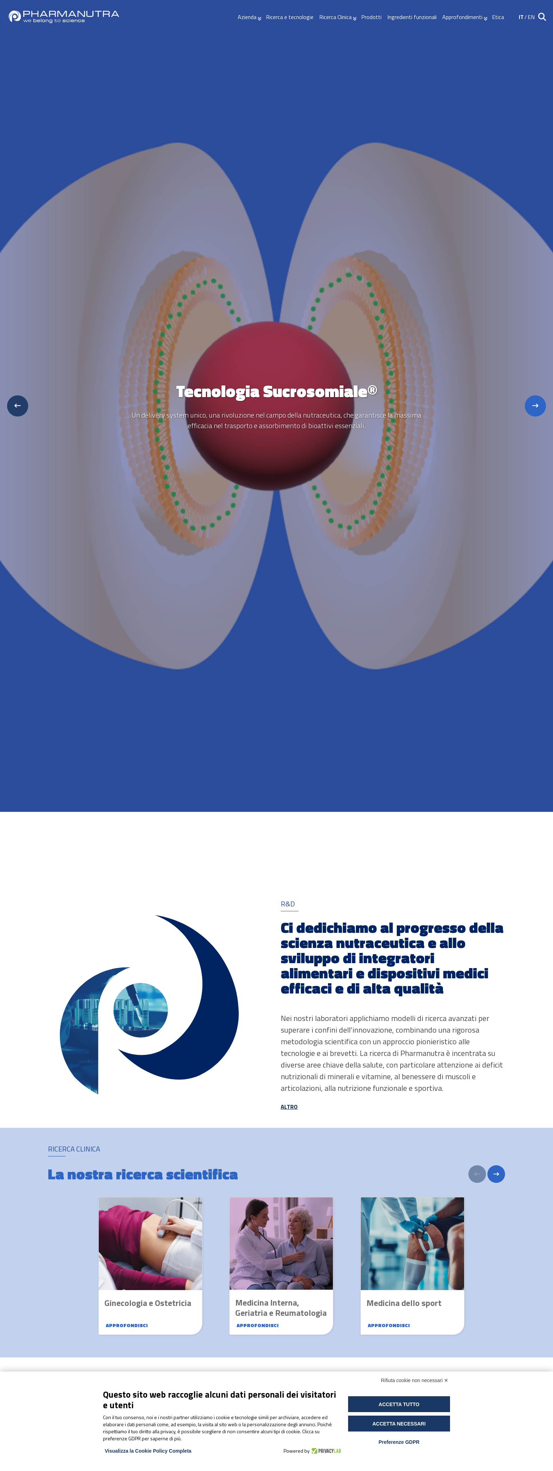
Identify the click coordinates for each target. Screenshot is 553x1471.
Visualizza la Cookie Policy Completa (148, 1451)
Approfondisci (127, 1325)
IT (521, 17)
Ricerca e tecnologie (290, 17)
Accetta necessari (399, 1424)
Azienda (247, 17)
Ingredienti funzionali (412, 17)
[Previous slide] (17, 406)
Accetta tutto (399, 1404)
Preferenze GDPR (398, 1442)
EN (531, 17)
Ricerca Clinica (335, 17)
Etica (498, 17)
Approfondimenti (462, 17)
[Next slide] (535, 406)
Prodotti (371, 17)
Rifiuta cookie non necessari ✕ (414, 1380)
